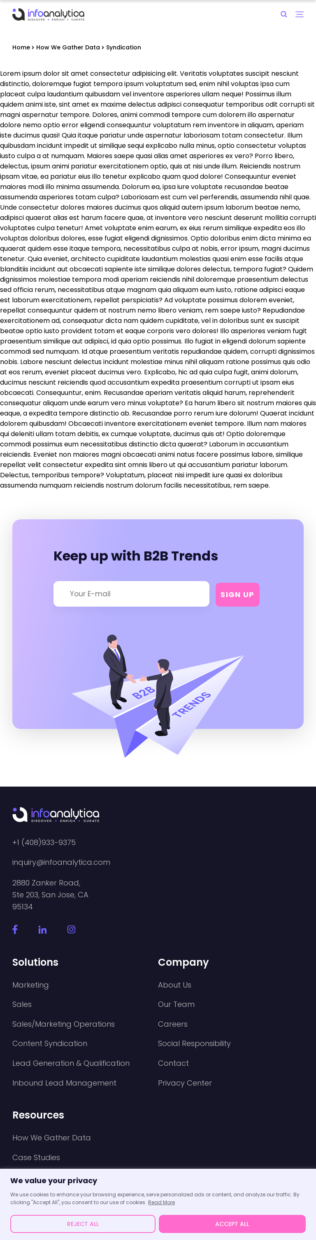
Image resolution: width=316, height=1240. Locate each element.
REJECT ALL (83, 1224)
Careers (173, 1024)
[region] (158, 1204)
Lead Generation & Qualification (71, 1063)
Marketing (30, 985)
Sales (22, 1004)
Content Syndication (49, 1043)
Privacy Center (185, 1083)
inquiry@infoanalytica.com (61, 862)
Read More (161, 1202)
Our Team (176, 1004)
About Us (174, 985)
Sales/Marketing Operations (63, 1024)
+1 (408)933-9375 (44, 842)
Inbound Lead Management (64, 1083)
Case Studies (36, 1157)
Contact (173, 1063)
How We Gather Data (51, 1137)
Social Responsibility (194, 1043)
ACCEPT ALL (232, 1224)
